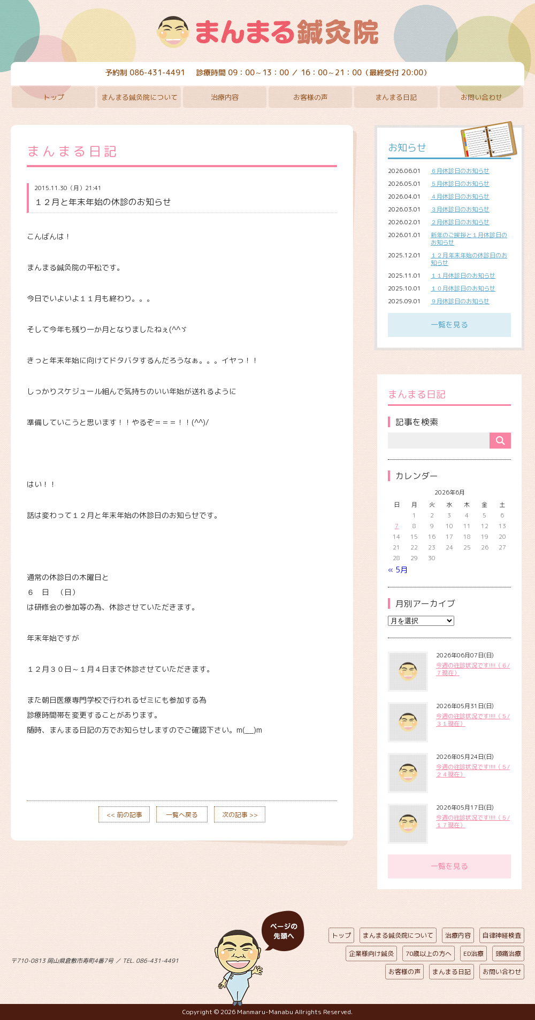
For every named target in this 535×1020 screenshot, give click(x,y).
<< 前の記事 (124, 814)
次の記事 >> (240, 814)
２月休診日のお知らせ (460, 222)
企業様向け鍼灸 (371, 953)
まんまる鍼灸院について (139, 97)
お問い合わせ (481, 97)
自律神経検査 (502, 935)
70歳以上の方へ (429, 953)
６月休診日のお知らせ (460, 171)
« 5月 (398, 569)
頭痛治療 (508, 953)
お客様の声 (310, 97)
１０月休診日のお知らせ (463, 288)
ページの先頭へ (259, 959)
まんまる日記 (396, 97)
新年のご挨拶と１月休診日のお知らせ (469, 239)
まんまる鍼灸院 (267, 32)
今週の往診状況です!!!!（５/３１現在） (473, 720)
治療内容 (225, 97)
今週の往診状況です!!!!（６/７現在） (473, 669)
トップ (53, 97)
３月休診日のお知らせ (460, 209)
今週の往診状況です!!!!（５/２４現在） (473, 771)
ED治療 (473, 953)
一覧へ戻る (182, 814)
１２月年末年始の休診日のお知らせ (469, 259)
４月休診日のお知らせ (460, 196)
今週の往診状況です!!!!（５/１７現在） (473, 821)
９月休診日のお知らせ (460, 301)
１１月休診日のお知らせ (463, 275)
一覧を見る (449, 324)
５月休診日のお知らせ (460, 183)
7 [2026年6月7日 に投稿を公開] (397, 526)
